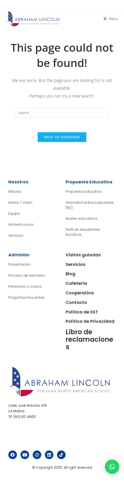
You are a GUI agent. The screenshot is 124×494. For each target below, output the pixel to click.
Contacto (76, 302)
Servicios (75, 264)
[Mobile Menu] (111, 18)
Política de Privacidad (90, 321)
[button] (112, 467)
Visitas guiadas (83, 255)
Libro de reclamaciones (89, 339)
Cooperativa (80, 293)
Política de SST (82, 312)
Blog (70, 274)
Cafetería (76, 283)
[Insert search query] (62, 113)
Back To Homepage (62, 137)
